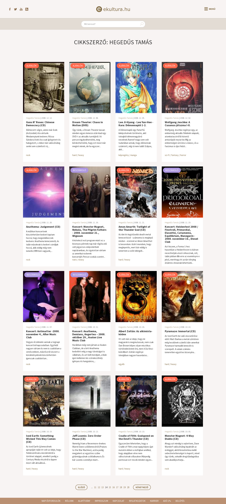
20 (128, 487)
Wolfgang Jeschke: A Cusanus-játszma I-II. (177, 123)
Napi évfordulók (51, 500)
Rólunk (69, 500)
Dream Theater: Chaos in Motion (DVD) (87, 123)
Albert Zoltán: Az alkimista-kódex (135, 332)
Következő (142, 487)
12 (99, 487)
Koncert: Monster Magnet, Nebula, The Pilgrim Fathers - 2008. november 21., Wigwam (89, 231)
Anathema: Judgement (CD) (43, 226)
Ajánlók (32, 65)
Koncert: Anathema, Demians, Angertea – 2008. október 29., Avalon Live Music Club (88, 335)
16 (113, 487)
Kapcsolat (118, 500)
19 (124, 487)
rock (28, 155)
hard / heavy (78, 155)
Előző (81, 487)
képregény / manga (128, 155)
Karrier (154, 500)
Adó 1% (167, 500)
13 (102, 487)
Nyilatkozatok (137, 500)
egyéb (122, 364)
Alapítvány (84, 500)
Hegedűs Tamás (33, 118)
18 (121, 487)
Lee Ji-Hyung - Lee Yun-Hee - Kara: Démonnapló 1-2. (136, 123)
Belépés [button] (179, 500)
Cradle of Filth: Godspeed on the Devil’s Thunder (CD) (136, 437)
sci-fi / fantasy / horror (175, 155)
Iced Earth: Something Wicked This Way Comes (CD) (41, 439)
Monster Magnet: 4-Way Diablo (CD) (179, 437)
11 (95, 487)
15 (110, 487)
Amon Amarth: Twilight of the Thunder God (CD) (134, 228)
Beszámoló (79, 170)
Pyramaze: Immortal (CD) (180, 331)
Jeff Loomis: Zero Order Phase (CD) (86, 437)
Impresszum (101, 500)
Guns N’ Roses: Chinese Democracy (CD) (40, 123)
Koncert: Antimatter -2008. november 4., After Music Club (43, 334)
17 (117, 487)
